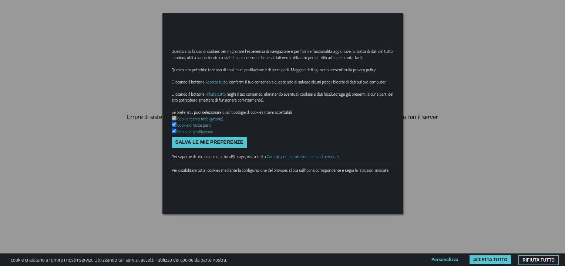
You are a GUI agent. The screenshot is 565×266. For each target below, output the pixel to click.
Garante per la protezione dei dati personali (327, 194)
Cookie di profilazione (198, 167)
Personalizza (444, 259)
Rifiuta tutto (538, 259)
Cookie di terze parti (197, 160)
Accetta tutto (490, 259)
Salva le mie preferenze (209, 178)
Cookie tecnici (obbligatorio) (204, 152)
